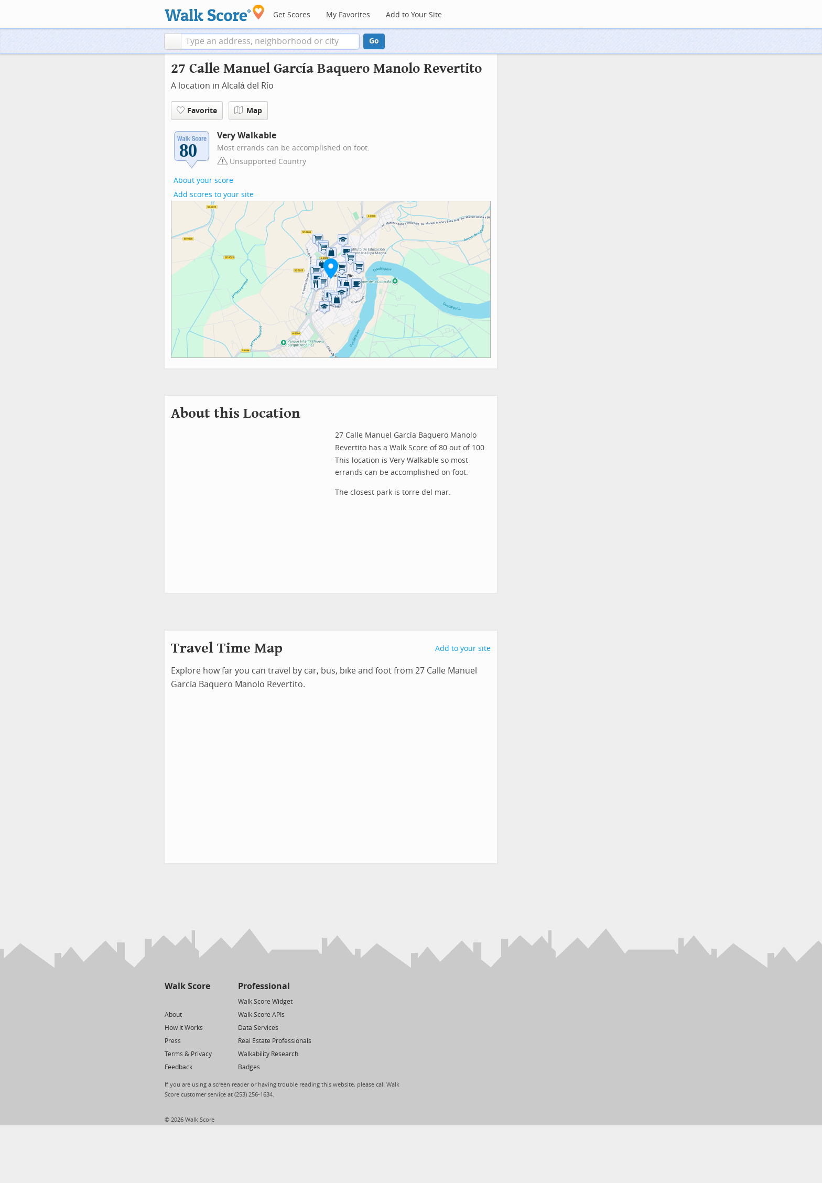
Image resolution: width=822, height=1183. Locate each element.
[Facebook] (187, 1001)
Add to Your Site (414, 14)
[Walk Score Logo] (215, 12)
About (173, 1014)
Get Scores (291, 14)
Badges (249, 1067)
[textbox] (270, 41)
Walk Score (187, 986)
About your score (203, 180)
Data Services (258, 1028)
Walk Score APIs (261, 1014)
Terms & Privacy (188, 1054)
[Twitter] (171, 1001)
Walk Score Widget (265, 1001)
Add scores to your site (214, 194)
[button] (172, 41)
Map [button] (248, 110)
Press (173, 1041)
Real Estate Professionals (274, 1041)
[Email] (203, 1001)
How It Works (184, 1028)
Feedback (178, 1067)
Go (374, 41)
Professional (264, 986)
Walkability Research (268, 1054)
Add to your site (463, 648)
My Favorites (348, 14)
